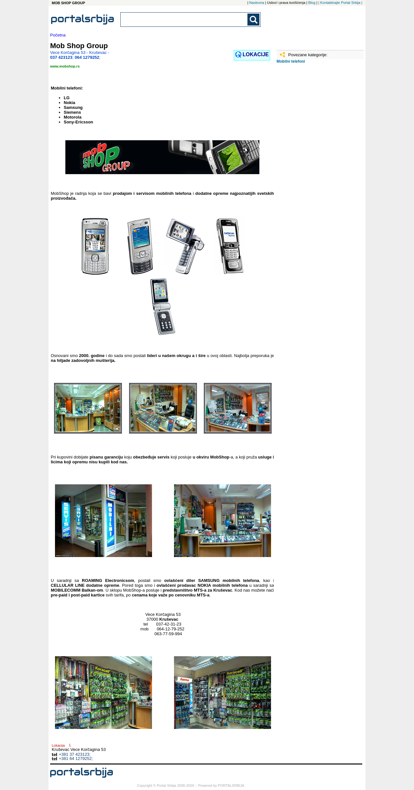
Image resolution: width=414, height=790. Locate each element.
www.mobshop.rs (65, 66)
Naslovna (256, 3)
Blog (311, 3)
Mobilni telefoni (291, 61)
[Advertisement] (309, 170)
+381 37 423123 (74, 754)
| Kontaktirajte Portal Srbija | (340, 3)
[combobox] (184, 20)
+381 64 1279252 (75, 758)
